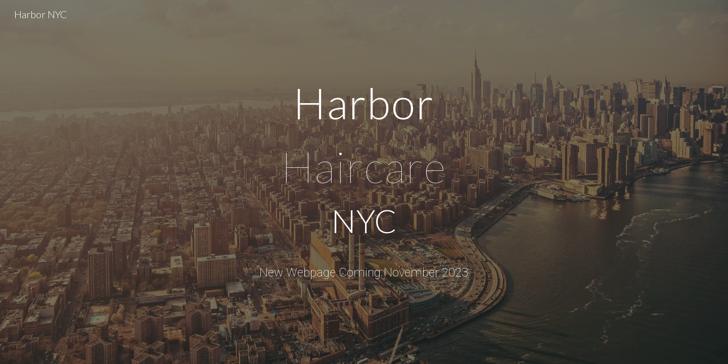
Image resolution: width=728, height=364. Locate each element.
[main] (364, 164)
